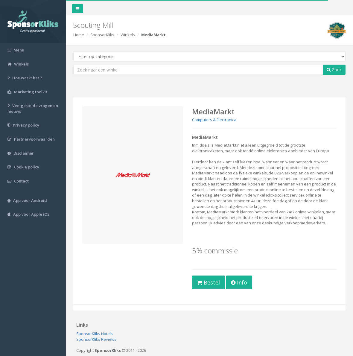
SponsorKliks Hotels (94, 333)
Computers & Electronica (214, 119)
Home (78, 34)
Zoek (334, 69)
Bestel (208, 282)
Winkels (128, 34)
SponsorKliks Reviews (96, 339)
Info (239, 282)
